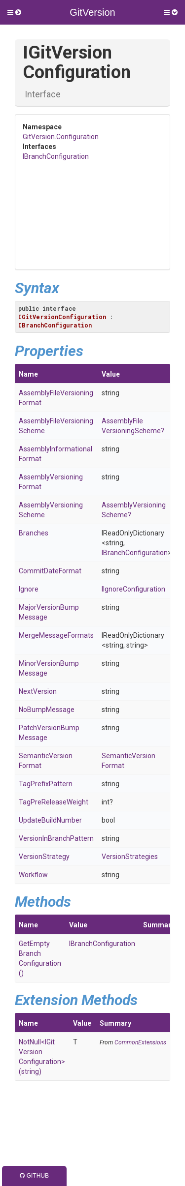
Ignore (28, 589)
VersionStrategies (130, 856)
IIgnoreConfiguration (133, 589)
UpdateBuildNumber (50, 820)
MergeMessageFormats (56, 635)
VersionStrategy (44, 856)
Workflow (33, 875)
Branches (33, 533)
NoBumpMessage (46, 709)
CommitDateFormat (50, 571)
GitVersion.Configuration (61, 137)
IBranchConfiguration (56, 156)
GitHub (34, 1175)
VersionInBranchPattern (56, 838)
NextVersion (38, 691)
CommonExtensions (140, 1042)
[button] (14, 12)
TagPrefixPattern (46, 784)
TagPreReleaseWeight (53, 802)
